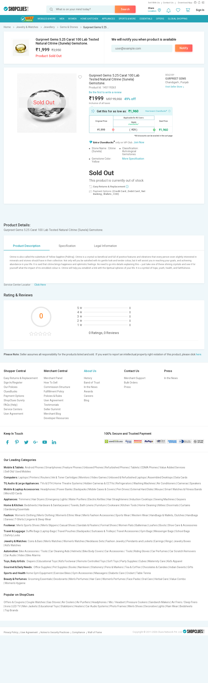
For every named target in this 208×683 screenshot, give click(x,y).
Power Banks (64, 489)
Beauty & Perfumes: (15, 579)
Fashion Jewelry (115, 541)
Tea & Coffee (133, 567)
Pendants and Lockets (139, 541)
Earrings (159, 541)
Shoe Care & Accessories (182, 525)
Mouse (159, 489)
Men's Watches (53, 541)
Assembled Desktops (160, 477)
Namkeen (83, 567)
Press (127, 387)
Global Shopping (177, 18)
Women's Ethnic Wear (68, 515)
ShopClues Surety (14, 400)
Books (72, 567)
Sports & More (127, 18)
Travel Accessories (128, 531)
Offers (160, 18)
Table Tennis (143, 573)
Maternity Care (156, 561)
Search (125, 9)
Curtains (185, 505)
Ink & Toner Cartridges (64, 477)
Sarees (9, 519)
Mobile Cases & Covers (101, 489)
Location (152, 11)
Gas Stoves (53, 602)
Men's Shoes (135, 606)
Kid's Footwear (67, 561)
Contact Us (168, 2)
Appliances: (11, 499)
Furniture (100, 505)
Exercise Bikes (62, 573)
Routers (45, 477)
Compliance (78, 632)
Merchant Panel (53, 378)
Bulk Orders (131, 382)
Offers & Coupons (14, 602)
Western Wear (140, 515)
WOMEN (72, 18)
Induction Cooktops (141, 499)
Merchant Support (134, 378)
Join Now (139, 142)
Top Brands (11, 610)
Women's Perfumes (113, 579)
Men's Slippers (49, 525)
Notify (184, 48)
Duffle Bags (33, 531)
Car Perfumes (159, 551)
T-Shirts (19, 519)
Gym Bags (146, 531)
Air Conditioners (166, 483)
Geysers (181, 499)
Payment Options (14, 395)
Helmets (76, 551)
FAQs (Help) (10, 404)
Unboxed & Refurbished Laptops (127, 477)
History (88, 378)
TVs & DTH (46, 483)
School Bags (182, 531)
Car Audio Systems (97, 606)
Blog (86, 400)
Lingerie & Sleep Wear (38, 519)
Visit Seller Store (173, 86)
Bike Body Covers (93, 551)
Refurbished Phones (117, 467)
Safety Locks (12, 535)
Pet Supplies (60, 567)
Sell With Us (154, 2)
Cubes (142, 561)
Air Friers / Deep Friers (184, 602)
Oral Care (147, 579)
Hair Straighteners (117, 499)
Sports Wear (123, 515)
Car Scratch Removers (182, 551)
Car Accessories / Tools (118, 551)
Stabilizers (67, 606)
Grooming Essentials (40, 579)
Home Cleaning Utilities (151, 505)
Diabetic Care (117, 573)
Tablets (135, 467)
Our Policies (10, 387)
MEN (62, 18)
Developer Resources (56, 418)
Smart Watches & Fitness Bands (183, 489)
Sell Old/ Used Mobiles (18, 471)
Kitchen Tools (129, 505)
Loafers (153, 525)
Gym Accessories (82, 573)
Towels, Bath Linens (82, 505)
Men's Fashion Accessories (98, 515)
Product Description (26, 246)
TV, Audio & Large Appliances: (22, 483)
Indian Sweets (177, 567)
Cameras (182, 483)
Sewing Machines (164, 499)
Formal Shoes (109, 525)
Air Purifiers (83, 602)
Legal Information (105, 246)
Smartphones (53, 467)
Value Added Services (172, 467)
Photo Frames (118, 606)
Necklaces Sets (95, 541)
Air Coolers (68, 602)
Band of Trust (92, 382)
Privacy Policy (11, 632)
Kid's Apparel (174, 561)
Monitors (84, 477)
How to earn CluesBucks (157, 111)
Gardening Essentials (17, 509)
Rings (168, 541)
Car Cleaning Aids (59, 551)
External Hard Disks (142, 489)
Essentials (146, 18)
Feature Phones (72, 467)
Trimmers (24, 499)
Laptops (23, 477)
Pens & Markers (114, 567)
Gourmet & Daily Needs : (18, 567)
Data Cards (180, 477)
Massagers (100, 573)
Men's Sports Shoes (28, 525)
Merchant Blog (52, 413)
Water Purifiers (77, 499)
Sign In (200, 10)
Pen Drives (123, 489)
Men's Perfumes (78, 579)
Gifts (190, 567)
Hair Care (95, 579)
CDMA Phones (149, 467)
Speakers (195, 483)
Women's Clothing (25, 515)
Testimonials (51, 404)
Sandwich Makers (159, 602)
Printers (34, 477)
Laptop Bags (48, 531)
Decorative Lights (154, 606)
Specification (67, 246)
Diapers (31, 561)
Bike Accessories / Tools (33, 551)
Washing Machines (144, 483)
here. (199, 354)
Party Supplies (128, 561)
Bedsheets (30, 505)
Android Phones (34, 467)
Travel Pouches (67, 531)
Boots (162, 525)
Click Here (40, 284)
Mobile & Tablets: (14, 467)
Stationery (97, 567)
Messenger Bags (164, 531)
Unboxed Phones (93, 467)
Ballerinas (141, 525)
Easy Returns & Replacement (21, 378)
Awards (88, 391)
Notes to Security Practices (54, 632)
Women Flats (126, 525)
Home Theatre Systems (68, 483)
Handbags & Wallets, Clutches (167, 515)
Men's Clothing (45, 515)
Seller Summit (52, 409)
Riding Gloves (142, 551)
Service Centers (13, 409)
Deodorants (60, 579)
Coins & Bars (35, 541)
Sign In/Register (13, 382)
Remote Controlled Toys (91, 561)
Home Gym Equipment (39, 573)
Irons (8, 606)
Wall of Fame (95, 632)
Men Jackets (29, 606)
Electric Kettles (96, 499)
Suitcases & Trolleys (103, 531)
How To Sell (50, 382)
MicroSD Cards (13, 493)
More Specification (133, 158)
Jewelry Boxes (182, 541)
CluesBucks (10, 391)
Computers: (11, 477)
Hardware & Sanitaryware (54, 505)
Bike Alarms (33, 555)
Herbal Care (161, 579)
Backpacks (80, 489)
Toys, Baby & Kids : (15, 561)
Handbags (192, 515)
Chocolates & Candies (155, 567)
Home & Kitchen (89, 18)
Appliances (108, 18)
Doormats (173, 505)
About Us (90, 371)
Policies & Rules (53, 395)
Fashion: (9, 515)
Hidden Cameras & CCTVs (99, 483)
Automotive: (11, 551)
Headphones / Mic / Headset (108, 602)
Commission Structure (57, 387)
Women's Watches (74, 541)
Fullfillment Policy (54, 391)
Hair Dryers (38, 499)
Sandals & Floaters (88, 525)
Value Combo (178, 579)
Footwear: (10, 525)
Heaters (79, 606)
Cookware (113, 505)
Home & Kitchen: (14, 505)
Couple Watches (35, 602)
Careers (88, 395)
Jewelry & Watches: (15, 541)
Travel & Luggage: (15, 531)
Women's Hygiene (15, 583)
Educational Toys (47, 561)
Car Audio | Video (15, 555)
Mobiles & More (47, 18)
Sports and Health (14, 573)
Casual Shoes (68, 525)
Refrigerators (124, 483)
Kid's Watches (13, 545)
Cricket (130, 573)
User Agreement (13, 413)
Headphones (47, 489)
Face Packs (133, 579)
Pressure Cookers (137, 602)
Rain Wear (172, 606)
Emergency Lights (56, 499)
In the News (91, 387)
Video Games (99, 477)
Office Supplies (42, 567)
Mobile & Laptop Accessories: (22, 489)
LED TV (16, 606)
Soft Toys (113, 561)
